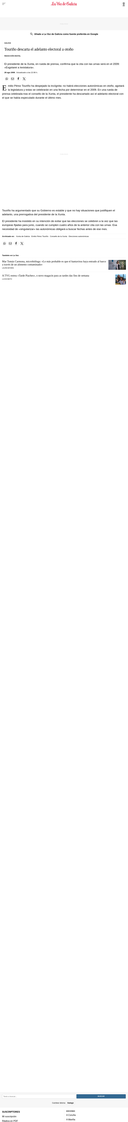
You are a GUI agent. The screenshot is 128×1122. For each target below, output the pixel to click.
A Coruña (71, 1115)
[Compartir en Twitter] (24, 78)
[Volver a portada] (64, 4)
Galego (70, 1103)
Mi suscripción (9, 1116)
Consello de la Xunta (58, 236)
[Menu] (4, 4)
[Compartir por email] (12, 78)
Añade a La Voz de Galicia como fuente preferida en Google (66, 34)
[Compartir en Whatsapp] (6, 78)
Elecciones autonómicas (79, 236)
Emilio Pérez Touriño (39, 236)
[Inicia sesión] (123, 3)
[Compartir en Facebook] (18, 78)
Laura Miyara (8, 268)
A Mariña (70, 1119)
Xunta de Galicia (23, 236)
